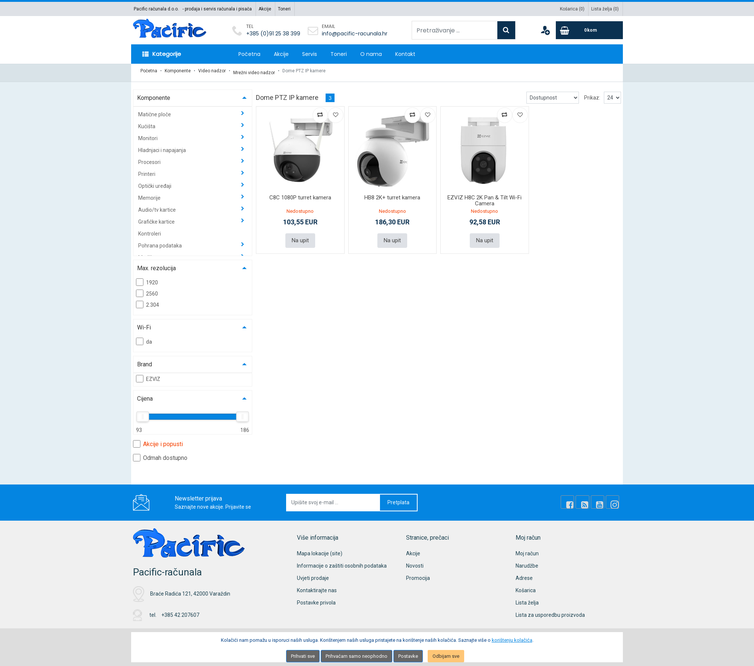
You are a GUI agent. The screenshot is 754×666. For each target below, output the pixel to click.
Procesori (150, 158)
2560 (147, 289)
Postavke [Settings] (408, 656)
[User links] (545, 30)
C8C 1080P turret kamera (300, 193)
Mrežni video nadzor (254, 70)
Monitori (148, 135)
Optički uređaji (155, 182)
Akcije (265, 9)
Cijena (145, 394)
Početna (249, 54)
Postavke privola (316, 599)
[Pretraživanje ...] (454, 30)
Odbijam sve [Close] (446, 656)
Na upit (300, 236)
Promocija (418, 574)
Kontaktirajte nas (317, 587)
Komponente (178, 70)
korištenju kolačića (512, 640)
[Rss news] (588, 498)
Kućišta (147, 123)
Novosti (415, 562)
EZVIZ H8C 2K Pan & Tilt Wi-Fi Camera (484, 196)
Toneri (284, 9)
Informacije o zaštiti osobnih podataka (342, 562)
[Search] (506, 30)
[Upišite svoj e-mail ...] (333, 498)
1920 (147, 278)
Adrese (524, 574)
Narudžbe (527, 562)
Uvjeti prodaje (313, 574)
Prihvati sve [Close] (303, 656)
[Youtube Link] (600, 498)
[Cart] (589, 30)
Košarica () (572, 9)
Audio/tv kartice (157, 206)
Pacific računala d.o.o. (156, 9)
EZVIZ (148, 375)
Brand (144, 360)
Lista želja (527, 599)
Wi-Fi (144, 323)
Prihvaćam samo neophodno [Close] (356, 656)
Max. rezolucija (156, 264)
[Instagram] (613, 498)
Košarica (526, 587)
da (144, 337)
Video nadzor (212, 70)
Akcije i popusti (158, 440)
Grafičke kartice (157, 218)
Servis (309, 54)
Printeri (147, 170)
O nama (371, 54)
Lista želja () (605, 9)
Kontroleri (149, 230)
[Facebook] (575, 498)
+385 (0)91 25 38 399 (273, 33)
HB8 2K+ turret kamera (392, 193)
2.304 (147, 300)
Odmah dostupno (160, 454)
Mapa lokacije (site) (319, 550)
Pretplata (398, 499)
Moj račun (527, 550)
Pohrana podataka (160, 242)
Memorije (150, 194)
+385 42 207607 (180, 612)
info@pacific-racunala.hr (354, 33)
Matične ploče (155, 111)
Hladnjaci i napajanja (162, 146)
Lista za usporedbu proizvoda (550, 611)
